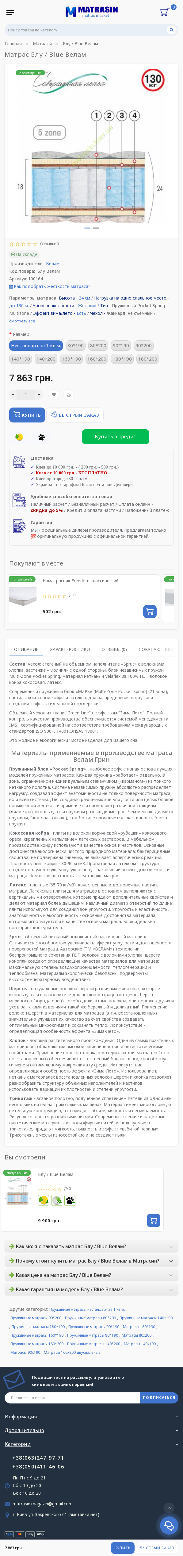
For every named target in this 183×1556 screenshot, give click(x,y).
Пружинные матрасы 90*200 (35, 1318)
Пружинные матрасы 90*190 (93, 1326)
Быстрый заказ (157, 1548)
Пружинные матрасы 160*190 (36, 1335)
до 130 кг (19, 305)
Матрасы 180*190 (139, 1326)
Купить (123, 1548)
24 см (84, 298)
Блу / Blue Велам (55, 1174)
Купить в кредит (115, 436)
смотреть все (22, 321)
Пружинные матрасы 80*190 (92, 1335)
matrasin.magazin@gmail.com (43, 1504)
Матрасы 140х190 (140, 1343)
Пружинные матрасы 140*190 (146, 1318)
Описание (26, 649)
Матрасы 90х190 (25, 1352)
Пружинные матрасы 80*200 (90, 1318)
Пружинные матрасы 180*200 (36, 1343)
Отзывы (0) (114, 649)
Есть (81, 313)
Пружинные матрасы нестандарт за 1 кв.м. (87, 1309)
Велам (52, 263)
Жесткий (87, 305)
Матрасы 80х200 (136, 1335)
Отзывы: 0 (48, 243)
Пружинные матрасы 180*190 (38, 1326)
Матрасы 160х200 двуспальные (72, 1352)
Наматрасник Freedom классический (81, 581)
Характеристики (70, 649)
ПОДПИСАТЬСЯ (159, 1397)
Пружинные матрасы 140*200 (93, 1343)
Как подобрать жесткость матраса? (52, 286)
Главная (13, 43)
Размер (21, 334)
